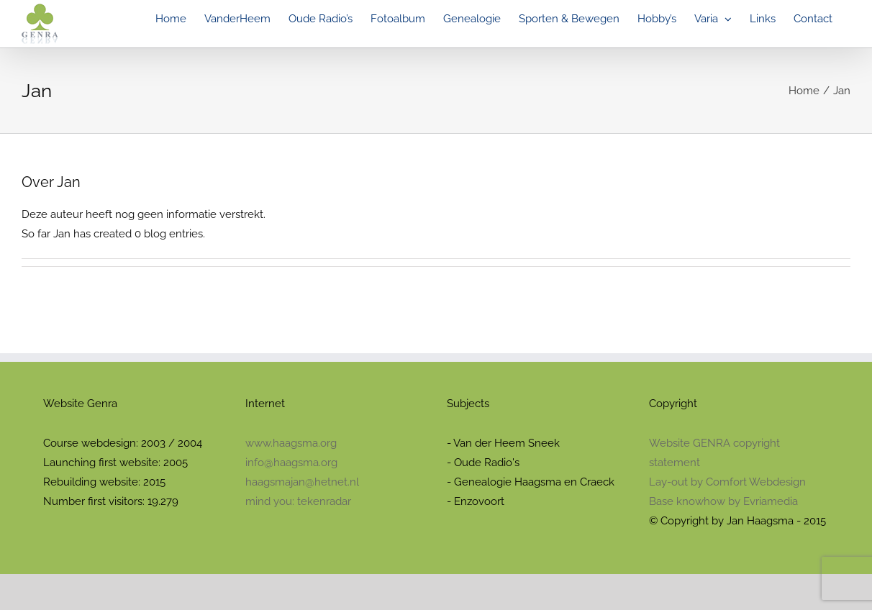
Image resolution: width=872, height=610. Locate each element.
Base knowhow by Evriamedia (723, 501)
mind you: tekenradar (298, 501)
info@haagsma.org (291, 462)
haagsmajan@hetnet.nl (302, 481)
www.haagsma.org (291, 443)
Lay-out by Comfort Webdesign (727, 481)
